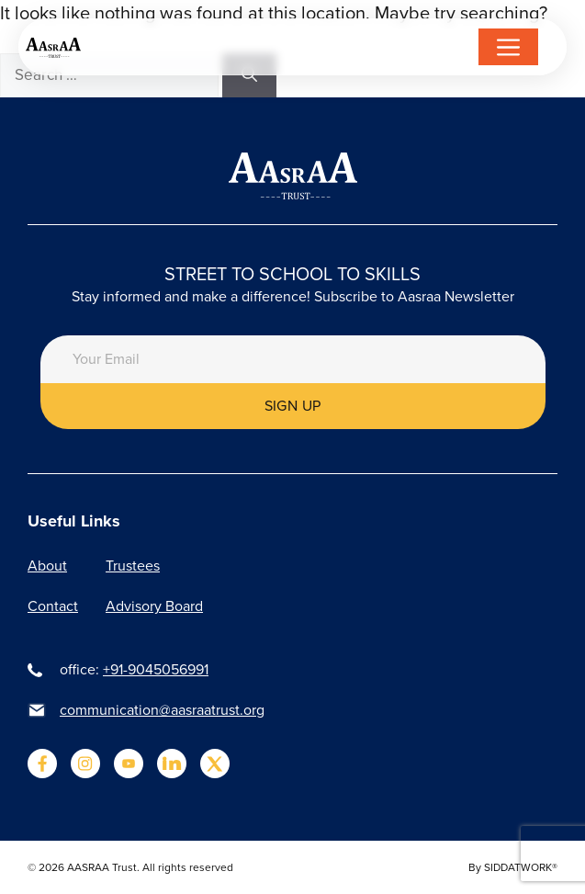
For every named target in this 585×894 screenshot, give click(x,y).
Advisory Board (154, 606)
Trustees (133, 565)
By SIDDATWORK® (512, 867)
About (47, 565)
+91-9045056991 (155, 669)
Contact (53, 606)
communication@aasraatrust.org (162, 709)
